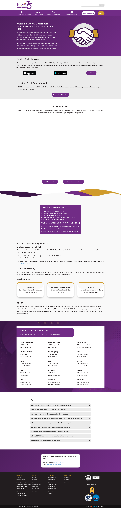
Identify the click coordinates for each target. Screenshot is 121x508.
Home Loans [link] (35, 482)
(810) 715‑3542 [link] (59, 462)
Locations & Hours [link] (87, 2)
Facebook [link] (67, 477)
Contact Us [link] (102, 2)
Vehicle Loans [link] (35, 481)
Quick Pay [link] (51, 481)
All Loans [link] (19, 481)
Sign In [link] (101, 13)
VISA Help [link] (34, 490)
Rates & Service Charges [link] (22, 486)
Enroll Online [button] (91, 73)
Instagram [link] (67, 481)
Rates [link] (97, 2)
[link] (24, 8)
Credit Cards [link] (35, 486)
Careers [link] (93, 2)
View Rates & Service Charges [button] (73, 182)
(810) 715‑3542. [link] (25, 264)
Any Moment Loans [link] (36, 484)
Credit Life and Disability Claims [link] (24, 484)
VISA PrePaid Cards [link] (21, 488)
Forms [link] (49, 490)
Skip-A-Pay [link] (51, 482)
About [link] (80, 2)
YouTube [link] (66, 479)
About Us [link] (19, 477)
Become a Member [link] (21, 479)
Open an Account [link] (88, 13)
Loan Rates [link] (34, 479)
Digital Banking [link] (51, 479)
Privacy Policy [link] (19, 491)
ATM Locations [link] (51, 486)
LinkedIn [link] (66, 482)
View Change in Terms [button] (50, 182)
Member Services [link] (52, 488)
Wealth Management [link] (21, 482)
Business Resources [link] (21, 490)
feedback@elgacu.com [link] (54, 464)
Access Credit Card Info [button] (60, 95)
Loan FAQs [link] (34, 491)
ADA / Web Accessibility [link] (22, 495)
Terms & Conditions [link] (21, 493)
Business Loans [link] (35, 488)
